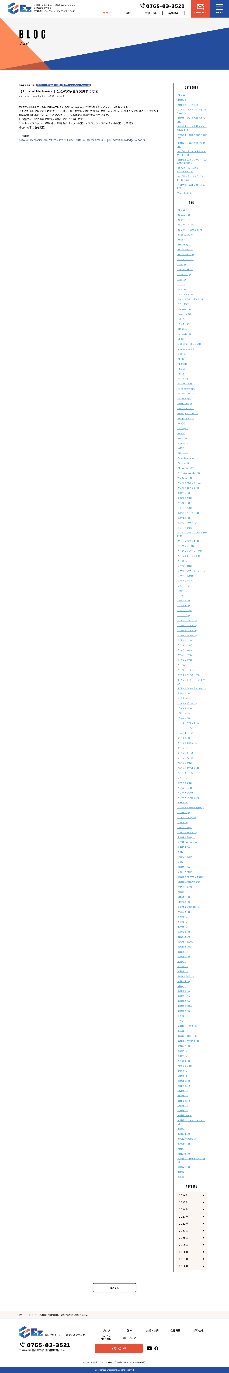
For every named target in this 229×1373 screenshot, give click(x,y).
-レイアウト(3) (184, 827)
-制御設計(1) (183, 867)
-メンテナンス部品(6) (188, 797)
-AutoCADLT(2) (185, 254)
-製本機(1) (182, 1095)
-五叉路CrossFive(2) (188, 842)
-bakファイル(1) (185, 259)
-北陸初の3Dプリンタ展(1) (191, 877)
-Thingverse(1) (185, 468)
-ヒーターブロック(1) (188, 723)
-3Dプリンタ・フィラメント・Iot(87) (190, 178)
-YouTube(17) (184, 477)
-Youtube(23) (184, 193)
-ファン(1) (182, 747)
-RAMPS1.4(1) (184, 383)
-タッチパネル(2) (186, 650)
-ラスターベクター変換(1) (190, 807)
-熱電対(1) (182, 1050)
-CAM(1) (181, 264)
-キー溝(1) (182, 560)
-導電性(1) (182, 921)
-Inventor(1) (184, 314)
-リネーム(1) (183, 812)
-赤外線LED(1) (184, 1115)
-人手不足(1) (183, 847)
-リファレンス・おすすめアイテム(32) (192, 111)
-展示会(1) (182, 926)
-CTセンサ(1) (184, 274)
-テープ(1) (182, 665)
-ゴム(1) (181, 595)
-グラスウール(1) (186, 580)
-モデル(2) (182, 802)
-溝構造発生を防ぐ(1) (188, 1040)
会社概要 (173, 13)
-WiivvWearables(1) (188, 473)
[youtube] (149, 1348)
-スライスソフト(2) (187, 630)
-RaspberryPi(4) (186, 388)
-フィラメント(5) (186, 752)
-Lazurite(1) (184, 333)
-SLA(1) (181, 423)
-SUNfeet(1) (184, 453)
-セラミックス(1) (186, 640)
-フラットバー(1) (186, 757)
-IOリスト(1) (184, 323)
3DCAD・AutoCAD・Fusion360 (76, 85)
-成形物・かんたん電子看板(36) (191, 119)
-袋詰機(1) (182, 1090)
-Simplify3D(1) (185, 418)
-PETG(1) (182, 363)
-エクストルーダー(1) (188, 512)
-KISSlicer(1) (184, 328)
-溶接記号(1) (183, 1045)
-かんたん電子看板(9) (188, 487)
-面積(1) (181, 1171)
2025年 (183, 1202)
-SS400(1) (182, 443)
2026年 (183, 1195)
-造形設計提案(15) (186, 1138)
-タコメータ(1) (184, 645)
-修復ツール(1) (184, 857)
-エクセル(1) (183, 517)
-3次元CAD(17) (185, 234)
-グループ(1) (183, 585)
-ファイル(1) (183, 737)
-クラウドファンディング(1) (191, 570)
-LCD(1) (181, 338)
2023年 (183, 1216)
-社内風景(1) (183, 1060)
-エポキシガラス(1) (187, 522)
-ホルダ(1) (182, 777)
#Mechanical (39, 96)
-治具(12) (182, 99)
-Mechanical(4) (186, 348)
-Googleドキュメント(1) (190, 299)
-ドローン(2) (183, 693)
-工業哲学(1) (183, 931)
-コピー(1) (182, 590)
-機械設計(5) (183, 996)
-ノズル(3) (182, 698)
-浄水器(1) (182, 1031)
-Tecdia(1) (183, 462)
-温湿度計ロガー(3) (187, 1035)
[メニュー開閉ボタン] (219, 9)
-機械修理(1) (183, 991)
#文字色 (60, 96)
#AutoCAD (24, 96)
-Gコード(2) (183, 304)
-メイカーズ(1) (184, 787)
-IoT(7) (181, 319)
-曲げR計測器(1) (185, 976)
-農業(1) (181, 1128)
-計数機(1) (182, 1105)
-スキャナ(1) (183, 605)
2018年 (183, 1252)
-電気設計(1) (183, 1166)
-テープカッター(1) (187, 670)
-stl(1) (180, 448)
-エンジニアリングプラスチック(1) (192, 534)
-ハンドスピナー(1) (187, 703)
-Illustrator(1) (185, 309)
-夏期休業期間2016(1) (188, 906)
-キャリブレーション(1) (189, 555)
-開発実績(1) (183, 1153)
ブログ (107, 13)
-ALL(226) (182, 94)
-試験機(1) (182, 1110)
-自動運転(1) (183, 1080)
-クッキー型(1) (184, 565)
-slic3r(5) (182, 428)
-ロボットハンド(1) (187, 832)
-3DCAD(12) (183, 214)
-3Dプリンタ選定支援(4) (189, 229)
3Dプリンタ (129, 1337)
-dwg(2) (181, 279)
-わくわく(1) (183, 502)
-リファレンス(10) (186, 817)
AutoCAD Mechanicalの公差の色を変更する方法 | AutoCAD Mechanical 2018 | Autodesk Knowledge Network (82, 140)
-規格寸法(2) (183, 1100)
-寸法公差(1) (183, 911)
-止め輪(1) (182, 1016)
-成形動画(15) (184, 946)
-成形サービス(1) (186, 941)
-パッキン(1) (183, 718)
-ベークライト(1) (186, 772)
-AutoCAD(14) (185, 249)
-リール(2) (182, 822)
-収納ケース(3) (184, 886)
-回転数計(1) (183, 896)
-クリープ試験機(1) (187, 575)
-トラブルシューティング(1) (191, 688)
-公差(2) (181, 862)
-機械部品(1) (183, 1001)
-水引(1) (181, 1021)
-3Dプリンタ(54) (185, 224)
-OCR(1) (181, 353)
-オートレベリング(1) (188, 540)
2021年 (183, 1230)
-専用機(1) (182, 916)
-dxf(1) (181, 284)
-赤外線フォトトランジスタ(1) (191, 1122)
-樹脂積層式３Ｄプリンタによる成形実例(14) (192, 161)
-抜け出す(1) (183, 956)
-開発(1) (181, 1148)
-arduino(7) (183, 244)
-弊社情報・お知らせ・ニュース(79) (192, 186)
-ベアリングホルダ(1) (188, 767)
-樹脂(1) (181, 986)
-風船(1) (181, 1176)
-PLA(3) (181, 368)
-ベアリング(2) (184, 762)
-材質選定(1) (183, 981)
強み (129, 13)
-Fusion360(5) (185, 294)
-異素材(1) (182, 1055)
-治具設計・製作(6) (187, 1026)
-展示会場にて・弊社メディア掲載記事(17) (192, 128)
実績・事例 (151, 13)
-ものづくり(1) (184, 497)
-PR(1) (180, 373)
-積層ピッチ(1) (184, 1065)
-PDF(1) (181, 358)
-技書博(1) (182, 951)
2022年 (183, 1223)
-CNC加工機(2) (185, 269)
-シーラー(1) (183, 600)
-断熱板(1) (182, 971)
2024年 (183, 1209)
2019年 (183, 1244)
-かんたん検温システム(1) (190, 482)
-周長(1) (181, 891)
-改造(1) (181, 961)
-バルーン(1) (183, 713)
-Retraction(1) (185, 393)
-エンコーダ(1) (184, 527)
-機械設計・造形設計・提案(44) (191, 144)
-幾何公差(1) (183, 936)
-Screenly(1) (184, 398)
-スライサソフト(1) (187, 625)
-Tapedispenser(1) (188, 458)
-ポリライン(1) (184, 782)
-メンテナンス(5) (186, 792)
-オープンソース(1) (187, 545)
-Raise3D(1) (184, 378)
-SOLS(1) (182, 438)
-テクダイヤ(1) (184, 660)
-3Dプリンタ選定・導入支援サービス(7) (191, 153)
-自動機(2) (182, 1075)
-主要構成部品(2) (186, 837)
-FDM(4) (181, 289)
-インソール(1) (184, 507)
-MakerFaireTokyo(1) (189, 343)
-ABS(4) (181, 239)
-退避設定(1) (183, 1133)
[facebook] (156, 1348)
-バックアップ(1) (186, 708)
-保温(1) (181, 852)
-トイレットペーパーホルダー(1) (192, 681)
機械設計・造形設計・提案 (48, 85)
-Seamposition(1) (187, 413)
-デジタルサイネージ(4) (189, 675)
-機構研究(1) (183, 1011)
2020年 (183, 1237)
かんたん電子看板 (106, 1337)
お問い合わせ (118, 1348)
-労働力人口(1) (184, 872)
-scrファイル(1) (185, 408)
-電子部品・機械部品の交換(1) (191, 1160)
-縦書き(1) (182, 1070)
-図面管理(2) (183, 901)
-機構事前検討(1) (186, 1006)
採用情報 (198, 1330)
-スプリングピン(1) (187, 620)
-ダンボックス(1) (186, 655)
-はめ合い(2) (183, 492)
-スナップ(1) (183, 615)
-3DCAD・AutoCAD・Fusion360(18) (188, 169)
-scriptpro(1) (184, 403)
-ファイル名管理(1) (187, 742)
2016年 (183, 1266)
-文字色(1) (182, 966)
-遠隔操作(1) (183, 1143)
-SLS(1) (181, 433)
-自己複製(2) (183, 1085)
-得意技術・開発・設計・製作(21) (192, 136)
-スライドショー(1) (187, 635)
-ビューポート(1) (186, 732)
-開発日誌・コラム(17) (189, 104)
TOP (21, 1314)
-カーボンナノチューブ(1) (190, 550)
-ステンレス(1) (184, 610)
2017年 (183, 1259)
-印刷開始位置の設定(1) (189, 881)
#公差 (51, 96)
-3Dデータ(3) (184, 219)
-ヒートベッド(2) (186, 728)
